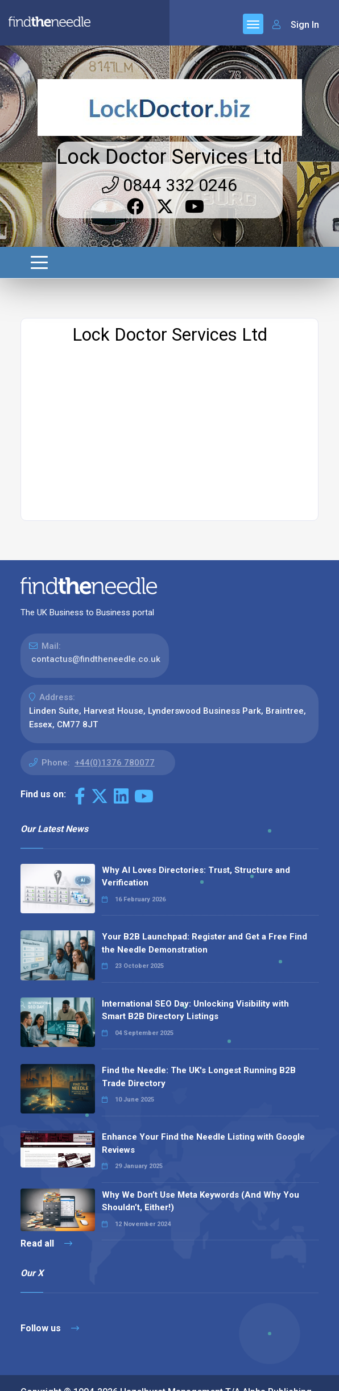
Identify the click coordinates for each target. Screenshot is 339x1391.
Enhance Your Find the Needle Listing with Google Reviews (203, 1065)
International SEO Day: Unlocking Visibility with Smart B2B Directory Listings (195, 931)
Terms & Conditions (166, 1373)
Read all (46, 1165)
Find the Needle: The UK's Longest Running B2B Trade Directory (199, 998)
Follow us (49, 1249)
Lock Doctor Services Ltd (169, 78)
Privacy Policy (90, 1373)
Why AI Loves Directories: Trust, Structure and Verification (196, 798)
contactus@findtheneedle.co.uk (95, 581)
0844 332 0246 (169, 107)
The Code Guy (82, 1327)
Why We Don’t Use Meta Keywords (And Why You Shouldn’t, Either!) (200, 1123)
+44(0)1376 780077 (115, 684)
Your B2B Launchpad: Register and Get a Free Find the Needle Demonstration (204, 864)
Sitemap (36, 1373)
